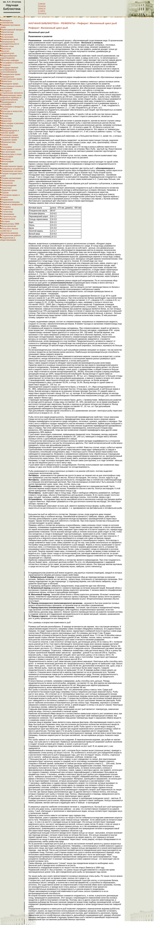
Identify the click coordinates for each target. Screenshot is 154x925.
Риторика (6, 207)
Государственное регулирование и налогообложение (9, 70)
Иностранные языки (11, 149)
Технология (7, 183)
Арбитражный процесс (13, 30)
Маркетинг (7, 121)
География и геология (12, 63)
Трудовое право (9, 140)
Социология (7, 209)
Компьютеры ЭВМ (10, 224)
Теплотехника (8, 181)
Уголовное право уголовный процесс (9, 136)
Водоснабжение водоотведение (8, 57)
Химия (5, 145)
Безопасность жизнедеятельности (9, 43)
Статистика (7, 212)
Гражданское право (11, 74)
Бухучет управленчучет (7, 52)
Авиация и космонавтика (6, 21)
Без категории (8, 152)
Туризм (5, 193)
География (7, 147)
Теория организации (11, 178)
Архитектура (8, 32)
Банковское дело (10, 39)
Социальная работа (11, 235)
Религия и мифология (12, 204)
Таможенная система (12, 171)
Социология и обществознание (8, 239)
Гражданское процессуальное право (11, 78)
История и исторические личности (11, 92)
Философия (7, 157)
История (6, 221)
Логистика (6, 118)
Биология (6, 49)
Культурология (9, 226)
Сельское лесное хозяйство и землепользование (9, 231)
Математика (7, 126)
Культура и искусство (12, 111)
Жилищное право (10, 84)
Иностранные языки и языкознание (11, 87)
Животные (7, 81)
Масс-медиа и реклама (12, 123)
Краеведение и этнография (8, 103)
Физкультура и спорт (12, 154)
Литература (7, 114)
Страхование (8, 214)
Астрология (7, 34)
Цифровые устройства (13, 169)
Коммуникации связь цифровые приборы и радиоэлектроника (11, 97)
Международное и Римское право (9, 132)
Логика (5, 116)
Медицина (6, 128)
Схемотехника (8, 219)
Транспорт (7, 188)
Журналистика (9, 142)
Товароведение (9, 185)
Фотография (8, 161)
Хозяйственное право (12, 166)
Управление (7, 200)
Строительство (9, 217)
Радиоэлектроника (10, 202)
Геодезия (6, 65)
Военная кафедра (10, 60)
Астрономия (7, 37)
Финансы (6, 159)
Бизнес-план (8, 46)
